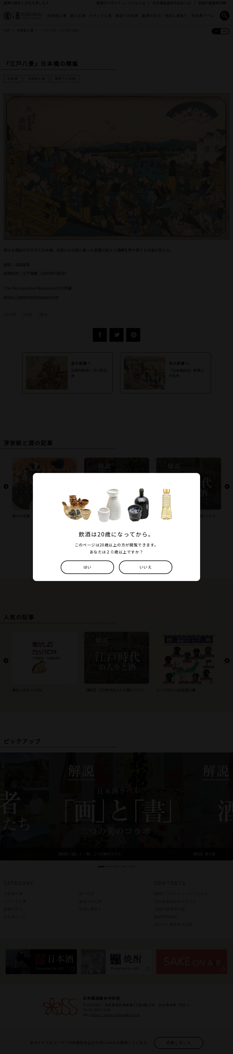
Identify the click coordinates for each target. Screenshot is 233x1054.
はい (87, 567)
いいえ (145, 567)
